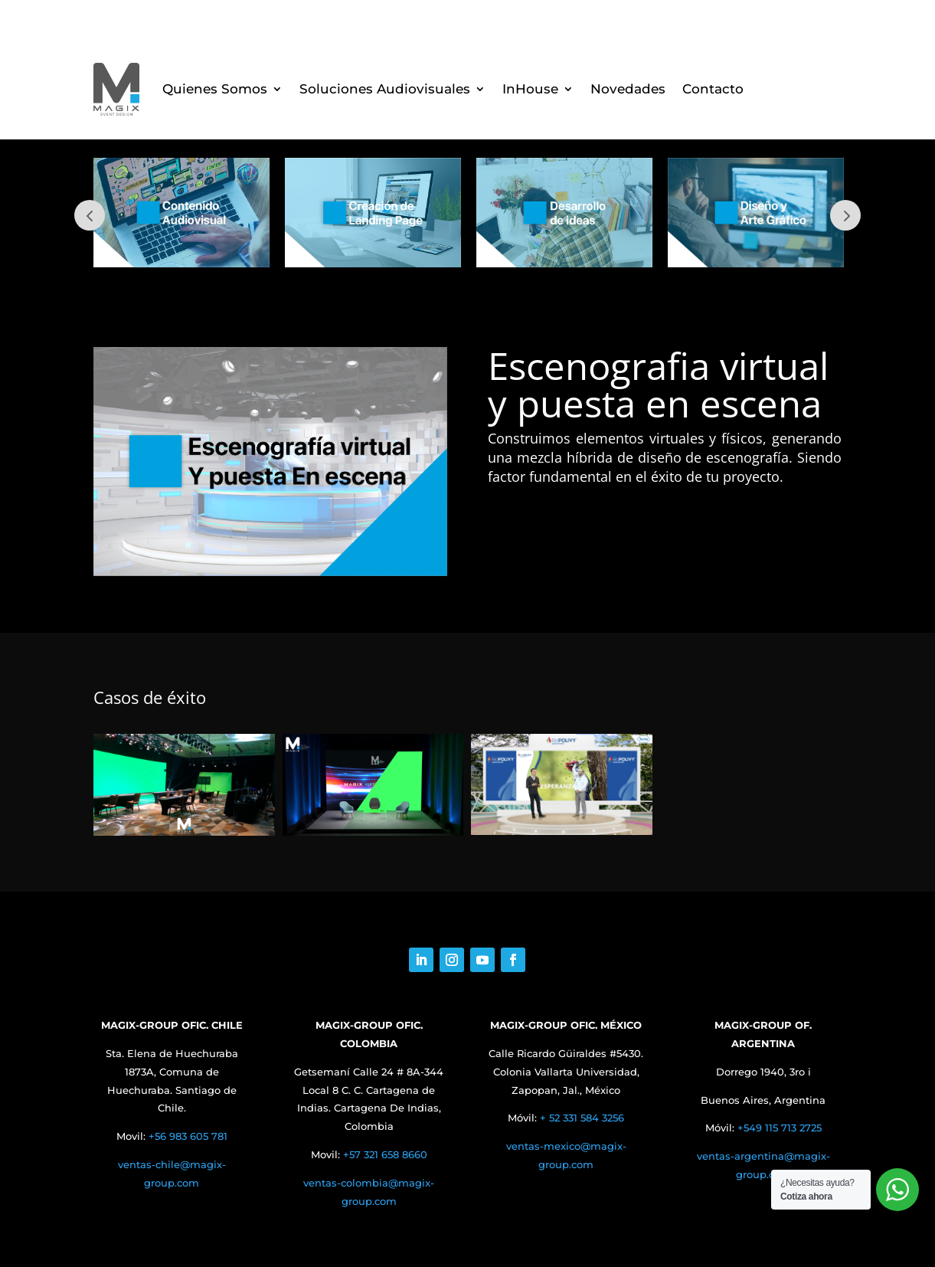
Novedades (627, 89)
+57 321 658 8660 (385, 1154)
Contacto (713, 89)
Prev (89, 215)
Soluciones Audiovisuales (384, 89)
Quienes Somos (214, 89)
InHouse (530, 89)
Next (845, 215)
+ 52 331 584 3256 (582, 1117)
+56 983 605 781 (188, 1136)
